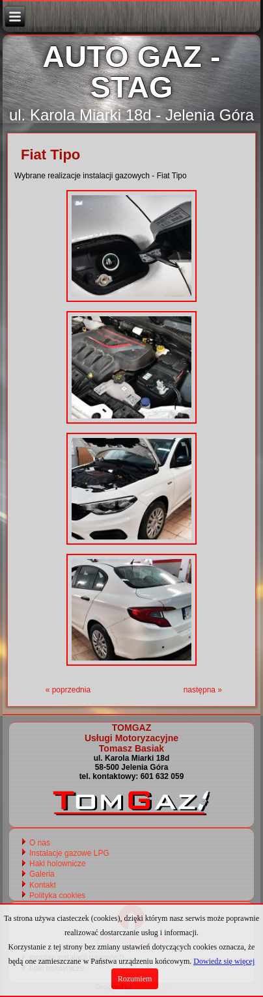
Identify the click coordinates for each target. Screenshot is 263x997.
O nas (39, 842)
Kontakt (42, 885)
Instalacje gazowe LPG (69, 853)
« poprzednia (68, 689)
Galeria (42, 874)
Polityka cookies (57, 895)
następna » (203, 689)
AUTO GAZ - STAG (131, 71)
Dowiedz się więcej (224, 961)
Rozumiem (135, 978)
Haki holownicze (57, 863)
